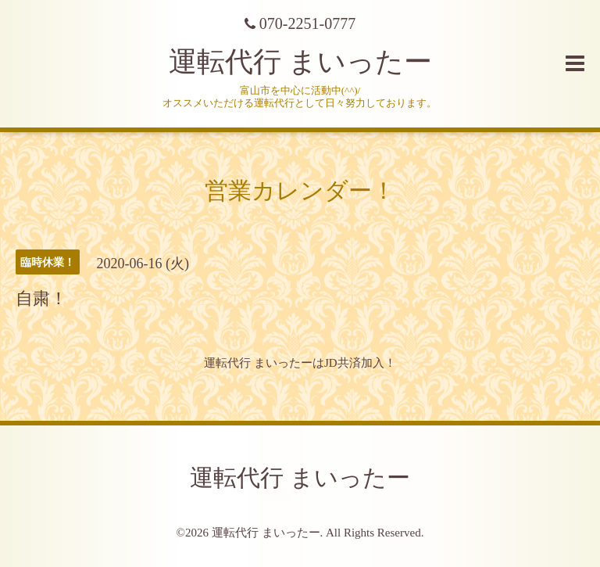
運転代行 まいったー (300, 61)
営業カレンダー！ (300, 190)
